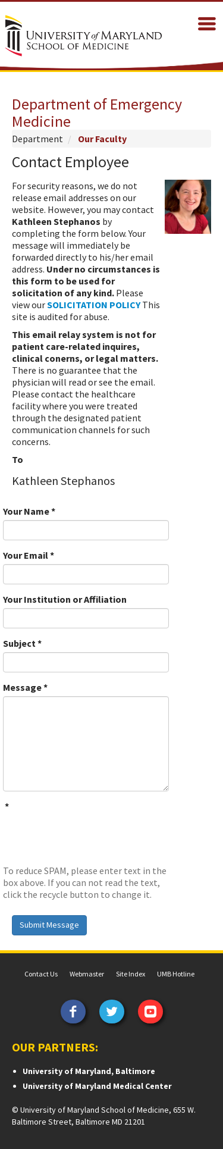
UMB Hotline (175, 973)
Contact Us (41, 973)
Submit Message (49, 924)
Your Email (28, 555)
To (17, 459)
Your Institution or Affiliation (65, 599)
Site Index (130, 973)
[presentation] (93, 838)
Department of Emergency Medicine (97, 112)
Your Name (29, 511)
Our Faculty (102, 139)
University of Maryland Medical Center (97, 1086)
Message (25, 687)
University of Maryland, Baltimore (89, 1071)
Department (37, 139)
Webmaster (87, 973)
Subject (22, 643)
